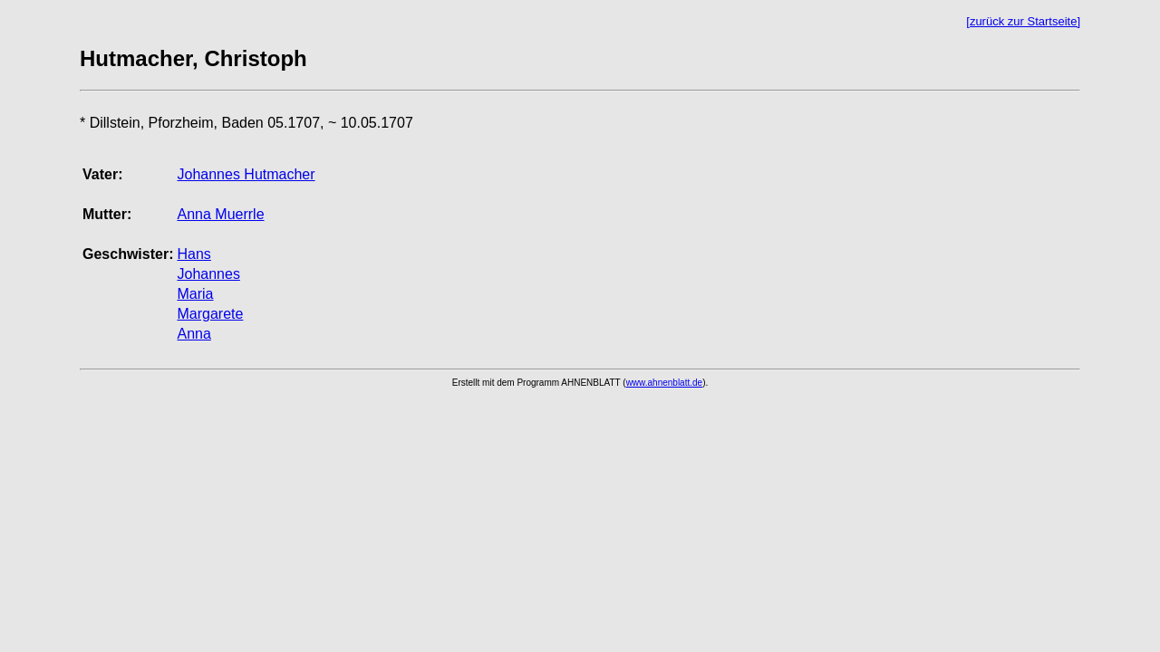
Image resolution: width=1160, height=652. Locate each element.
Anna (193, 333)
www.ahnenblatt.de (664, 383)
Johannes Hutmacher (245, 174)
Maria (195, 294)
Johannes (208, 274)
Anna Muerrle (220, 214)
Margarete (210, 313)
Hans (193, 254)
